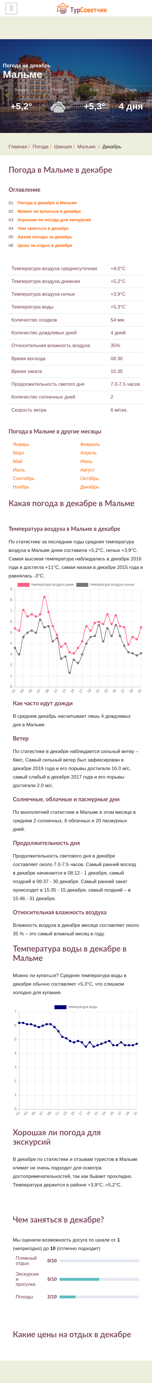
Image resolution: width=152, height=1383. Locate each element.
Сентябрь (24, 478)
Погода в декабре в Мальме (47, 202)
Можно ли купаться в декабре (49, 211)
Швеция (63, 146)
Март (19, 453)
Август (87, 470)
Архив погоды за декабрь (45, 236)
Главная (18, 146)
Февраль (90, 444)
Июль (19, 470)
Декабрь (89, 487)
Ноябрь (21, 487)
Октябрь (89, 478)
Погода (40, 146)
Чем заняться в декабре (43, 228)
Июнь (86, 461)
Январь (21, 444)
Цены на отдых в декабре (45, 245)
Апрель (88, 453)
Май (17, 461)
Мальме (86, 146)
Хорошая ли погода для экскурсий (54, 219)
